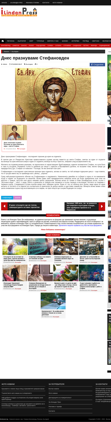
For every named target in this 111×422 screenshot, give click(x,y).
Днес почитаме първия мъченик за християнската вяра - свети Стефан (14, 144)
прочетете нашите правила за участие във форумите (80, 225)
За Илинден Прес (16, 2)
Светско (95, 41)
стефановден (7, 197)
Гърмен (50, 45)
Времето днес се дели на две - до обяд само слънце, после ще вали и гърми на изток (65, 284)
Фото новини (57, 2)
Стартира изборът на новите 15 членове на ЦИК (40, 257)
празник (17, 197)
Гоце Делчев (40, 45)
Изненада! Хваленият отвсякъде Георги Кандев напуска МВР (13, 284)
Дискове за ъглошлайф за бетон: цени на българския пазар (90, 258)
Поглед (86, 41)
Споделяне (97, 64)
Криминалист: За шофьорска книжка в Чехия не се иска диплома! (53, 313)
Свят (31, 41)
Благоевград (5, 45)
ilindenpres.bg (4, 419)
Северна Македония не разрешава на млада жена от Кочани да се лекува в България (40, 285)
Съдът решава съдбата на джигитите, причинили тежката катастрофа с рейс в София (91, 285)
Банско (24, 45)
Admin (4, 64)
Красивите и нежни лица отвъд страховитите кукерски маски (23, 389)
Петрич (86, 45)
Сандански (77, 45)
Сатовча (58, 45)
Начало (4, 2)
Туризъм (40, 41)
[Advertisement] (87, 22)
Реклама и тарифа (32, 2)
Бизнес (65, 41)
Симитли (16, 45)
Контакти (45, 2)
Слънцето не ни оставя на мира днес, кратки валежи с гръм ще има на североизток (14, 258)
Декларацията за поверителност (60, 398)
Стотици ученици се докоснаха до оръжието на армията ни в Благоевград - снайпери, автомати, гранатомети (23, 404)
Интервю (75, 41)
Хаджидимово (104, 45)
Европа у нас (53, 41)
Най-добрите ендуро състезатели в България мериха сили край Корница (22, 398)
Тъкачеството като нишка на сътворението (17, 393)
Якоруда (94, 45)
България (22, 41)
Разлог (31, 45)
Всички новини (54, 389)
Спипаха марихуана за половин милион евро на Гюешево (63, 258)
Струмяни (67, 45)
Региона (10, 41)
